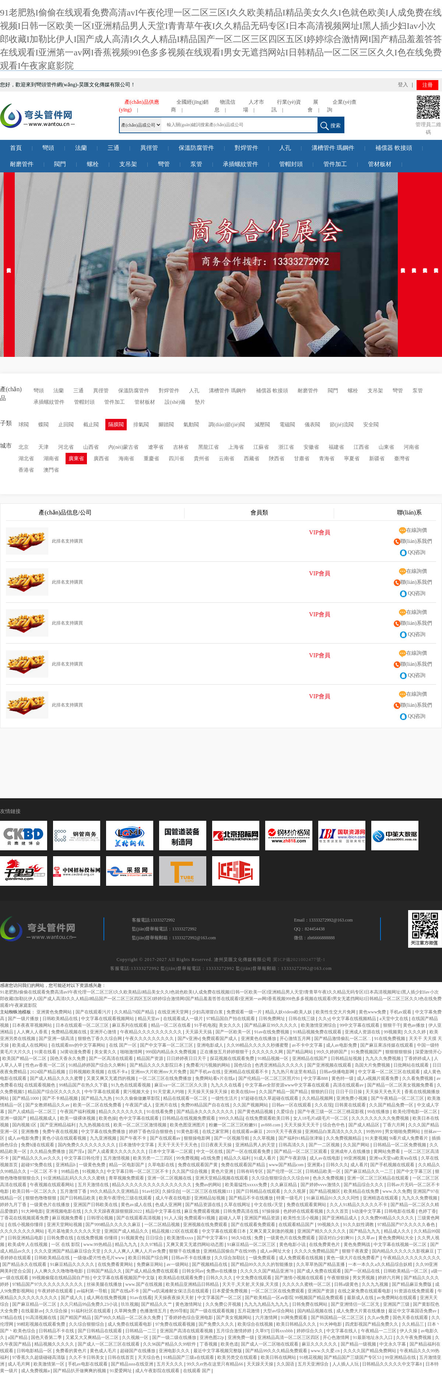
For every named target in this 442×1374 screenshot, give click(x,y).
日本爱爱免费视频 (230, 1291)
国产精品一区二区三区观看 (301, 1151)
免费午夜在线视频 (60, 1131)
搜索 (330, 126)
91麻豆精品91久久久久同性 (333, 1198)
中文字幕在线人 (342, 1330)
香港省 (26, 470)
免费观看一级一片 (245, 1012)
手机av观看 (401, 1012)
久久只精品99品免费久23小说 (89, 1304)
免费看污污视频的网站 (208, 1065)
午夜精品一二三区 (379, 1330)
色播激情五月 (154, 1310)
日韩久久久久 (220, 1277)
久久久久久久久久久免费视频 (380, 1118)
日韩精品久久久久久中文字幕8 (392, 1364)
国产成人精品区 (364, 1124)
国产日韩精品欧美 (78, 1198)
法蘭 (81, 148)
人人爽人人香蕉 (33, 1031)
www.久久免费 (396, 1191)
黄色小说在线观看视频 (64, 1138)
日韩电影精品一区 (35, 1350)
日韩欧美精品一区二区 (406, 1271)
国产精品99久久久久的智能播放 (262, 1264)
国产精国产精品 (76, 1317)
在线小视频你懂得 (26, 1224)
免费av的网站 (208, 1184)
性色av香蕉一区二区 (45, 1065)
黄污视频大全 (137, 1091)
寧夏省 (351, 458)
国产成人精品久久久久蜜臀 (57, 1078)
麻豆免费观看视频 (202, 1211)
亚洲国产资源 (321, 1291)
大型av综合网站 (279, 1310)
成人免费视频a (35, 1370)
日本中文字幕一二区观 (171, 1151)
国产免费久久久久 (217, 1324)
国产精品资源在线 (203, 1204)
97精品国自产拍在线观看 (231, 1018)
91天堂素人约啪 (169, 1091)
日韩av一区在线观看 (292, 1105)
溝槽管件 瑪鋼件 (333, 148)
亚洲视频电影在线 (64, 1211)
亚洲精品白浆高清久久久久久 (334, 1131)
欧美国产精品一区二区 (25, 1058)
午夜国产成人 (139, 1105)
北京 (23, 447)
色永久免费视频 (329, 1178)
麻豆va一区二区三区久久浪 (181, 1085)
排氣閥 (141, 424)
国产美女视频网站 (234, 1317)
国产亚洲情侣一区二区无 (355, 1304)
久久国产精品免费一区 (391, 1105)
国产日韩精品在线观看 (258, 1191)
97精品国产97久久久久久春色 (407, 1224)
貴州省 (201, 458)
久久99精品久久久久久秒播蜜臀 (258, 1045)
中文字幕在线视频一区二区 (400, 1244)
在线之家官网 (216, 1131)
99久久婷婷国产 (332, 1051)
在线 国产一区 (123, 1045)
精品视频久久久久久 (54, 1344)
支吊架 (128, 164)
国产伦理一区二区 (285, 1171)
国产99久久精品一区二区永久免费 (128, 1317)
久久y (323, 1018)
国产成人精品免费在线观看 (152, 1271)
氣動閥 (191, 424)
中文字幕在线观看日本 (224, 1231)
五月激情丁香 (74, 1191)
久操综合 (171, 1191)
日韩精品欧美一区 (323, 1171)
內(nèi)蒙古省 (123, 447)
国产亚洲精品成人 (340, 1217)
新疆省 (377, 458)
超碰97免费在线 (37, 1164)
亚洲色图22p (212, 1337)
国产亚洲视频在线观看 (329, 1065)
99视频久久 (329, 1224)
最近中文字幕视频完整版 (218, 1350)
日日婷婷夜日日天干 (186, 1058)
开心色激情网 (336, 1337)
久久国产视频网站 (251, 1105)
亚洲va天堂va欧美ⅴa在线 (393, 1158)
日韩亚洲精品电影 (26, 1237)
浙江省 (286, 447)
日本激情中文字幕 (137, 1144)
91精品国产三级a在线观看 (189, 1357)
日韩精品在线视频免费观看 (189, 1118)
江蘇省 (261, 447)
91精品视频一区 (273, 1058)
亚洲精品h (66, 1164)
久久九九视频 (375, 1284)
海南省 (126, 458)
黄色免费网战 (357, 1244)
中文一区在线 (210, 1151)
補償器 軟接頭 (393, 148)
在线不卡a (118, 1071)
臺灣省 (402, 458)
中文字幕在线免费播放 (103, 1131)
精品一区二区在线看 (171, 1025)
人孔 (285, 148)
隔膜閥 (116, 424)
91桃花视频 (310, 1357)
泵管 (196, 164)
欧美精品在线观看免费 (181, 1277)
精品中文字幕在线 (163, 1211)
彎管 (164, 164)
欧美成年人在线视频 (28, 1244)
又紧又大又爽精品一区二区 (93, 1337)
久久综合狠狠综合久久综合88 (281, 1178)
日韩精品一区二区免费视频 (400, 1144)
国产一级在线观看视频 (212, 1310)
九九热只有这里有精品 (294, 1071)
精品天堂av (149, 1018)
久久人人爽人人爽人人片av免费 (135, 1251)
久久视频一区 (136, 1337)
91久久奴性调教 (359, 1224)
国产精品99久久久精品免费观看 (276, 1350)
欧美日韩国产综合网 (148, 1257)
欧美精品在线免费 (362, 1191)
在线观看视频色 (40, 1085)
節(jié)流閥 (342, 424)
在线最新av (32, 1310)
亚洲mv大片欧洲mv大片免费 (159, 1071)
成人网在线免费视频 (107, 1297)
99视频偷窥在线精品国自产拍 (61, 1277)
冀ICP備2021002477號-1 (299, 959)
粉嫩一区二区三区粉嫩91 (234, 1124)
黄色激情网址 (189, 1304)
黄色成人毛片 (103, 1350)
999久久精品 (231, 1118)
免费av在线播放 (222, 1271)
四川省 (176, 458)
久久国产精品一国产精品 (284, 1091)
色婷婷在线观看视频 (303, 1211)
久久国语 (286, 1364)
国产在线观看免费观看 (253, 1224)
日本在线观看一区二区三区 (83, 1025)
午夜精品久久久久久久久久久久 (151, 1031)
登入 (403, 84)
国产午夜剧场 (293, 1158)
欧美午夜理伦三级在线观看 (126, 1198)
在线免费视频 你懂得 (98, 1237)
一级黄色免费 (92, 1164)
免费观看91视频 (200, 1217)
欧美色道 (229, 1344)
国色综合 (243, 1065)
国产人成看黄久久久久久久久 (117, 1151)
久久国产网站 (357, 1144)
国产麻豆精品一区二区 (34, 1304)
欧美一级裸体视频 (78, 1118)
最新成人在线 (361, 1297)
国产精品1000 (26, 1098)
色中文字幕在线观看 (139, 1118)
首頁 (16, 148)
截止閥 (91, 424)
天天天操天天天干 (302, 1124)
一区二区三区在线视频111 (208, 1191)
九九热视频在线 (95, 1124)
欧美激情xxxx (180, 1237)
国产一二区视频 (325, 1144)
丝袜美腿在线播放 (105, 1284)
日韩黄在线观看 (351, 1105)
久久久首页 (338, 1211)
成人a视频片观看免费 (378, 1078)
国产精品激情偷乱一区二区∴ (343, 1038)
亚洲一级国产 (14, 1118)
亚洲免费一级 (241, 1337)
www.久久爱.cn (326, 1350)
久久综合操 (57, 1310)
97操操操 (271, 1211)
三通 (113, 148)
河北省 (66, 447)
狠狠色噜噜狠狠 (41, 1198)
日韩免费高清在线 (241, 1211)
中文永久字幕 (393, 1344)
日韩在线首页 (121, 1357)
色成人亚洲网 (169, 1204)
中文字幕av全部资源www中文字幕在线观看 (287, 1085)
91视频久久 (93, 1171)
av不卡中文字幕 (308, 1045)
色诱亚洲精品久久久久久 (280, 1065)
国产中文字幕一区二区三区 (167, 1045)
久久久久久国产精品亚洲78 (267, 1271)
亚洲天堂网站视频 (65, 1224)
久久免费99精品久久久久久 (388, 1217)
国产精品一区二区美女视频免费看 (401, 1085)
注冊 (427, 85)
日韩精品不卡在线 (57, 1330)
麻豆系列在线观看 (130, 1025)
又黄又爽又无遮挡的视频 (111, 1078)
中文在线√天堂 (269, 1204)
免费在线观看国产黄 (198, 1164)
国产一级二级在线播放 (174, 1337)
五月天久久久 (170, 1364)
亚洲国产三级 (397, 1304)
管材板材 (380, 164)
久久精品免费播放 (48, 1151)
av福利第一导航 (92, 1291)
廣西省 (101, 458)
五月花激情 (249, 1310)
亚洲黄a (315, 1164)
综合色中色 (334, 1124)
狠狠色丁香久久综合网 (100, 1038)
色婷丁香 (427, 1211)
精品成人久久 (397, 1231)
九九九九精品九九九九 (267, 1304)
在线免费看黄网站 (116, 1264)
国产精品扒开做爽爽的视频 (80, 1370)
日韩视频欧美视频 (87, 1071)
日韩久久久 (337, 1164)
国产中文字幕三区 (414, 1171)
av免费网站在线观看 (397, 1297)
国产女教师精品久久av (47, 1105)
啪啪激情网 (131, 1051)
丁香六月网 (394, 1124)
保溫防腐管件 (196, 148)
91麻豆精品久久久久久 (72, 1264)
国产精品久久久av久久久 (37, 1158)
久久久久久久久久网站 (22, 1231)
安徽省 (311, 447)
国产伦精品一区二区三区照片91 (269, 1078)
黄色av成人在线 (136, 1204)
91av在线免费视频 (272, 1031)
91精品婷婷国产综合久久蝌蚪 (98, 1065)
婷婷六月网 (389, 1277)
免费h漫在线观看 (38, 1144)
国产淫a (77, 1151)
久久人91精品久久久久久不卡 (359, 1204)
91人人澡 (173, 1217)
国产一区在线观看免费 (248, 1151)
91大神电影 (32, 1211)
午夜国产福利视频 (78, 1111)
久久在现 (323, 1105)
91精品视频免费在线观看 (318, 1031)
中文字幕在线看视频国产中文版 (124, 1277)
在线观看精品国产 (296, 1224)
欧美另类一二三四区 (153, 1158)
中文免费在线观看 (254, 1277)
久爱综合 (285, 1111)
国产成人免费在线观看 (319, 1271)
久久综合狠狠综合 (87, 1324)
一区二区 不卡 (44, 1171)
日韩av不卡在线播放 (191, 1257)
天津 (43, 447)
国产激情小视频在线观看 (300, 1277)
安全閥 (371, 424)
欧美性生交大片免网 (336, 1012)
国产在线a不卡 (125, 1291)
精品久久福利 (238, 1158)
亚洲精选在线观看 (381, 1198)
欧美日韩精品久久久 (296, 1324)
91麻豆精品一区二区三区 (252, 1244)
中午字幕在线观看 (102, 1091)
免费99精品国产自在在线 (206, 1105)
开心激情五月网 (296, 1038)
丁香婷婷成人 (418, 1058)
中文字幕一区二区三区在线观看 (389, 1071)
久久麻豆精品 (284, 1184)
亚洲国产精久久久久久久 (322, 1231)
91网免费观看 (294, 1317)
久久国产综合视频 (190, 1171)
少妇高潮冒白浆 (208, 1012)
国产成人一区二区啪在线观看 (270, 1344)
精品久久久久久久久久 (121, 1111)
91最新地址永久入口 (373, 1337)
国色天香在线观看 (411, 1317)
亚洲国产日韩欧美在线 (96, 1204)
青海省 (326, 458)
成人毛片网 (19, 1364)
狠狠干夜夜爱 (355, 1251)
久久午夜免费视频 (414, 1337)
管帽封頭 (291, 164)
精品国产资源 (150, 1058)
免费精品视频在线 (69, 1031)
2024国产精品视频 (48, 1071)
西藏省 (251, 458)
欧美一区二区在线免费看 (98, 1105)
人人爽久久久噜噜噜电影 (59, 1271)
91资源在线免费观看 (414, 1291)
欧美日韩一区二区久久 (34, 1191)
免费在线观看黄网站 (307, 1204)
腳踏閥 (166, 424)
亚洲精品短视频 (210, 1198)
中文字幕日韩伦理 (82, 1158)
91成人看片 (265, 1158)
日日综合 (154, 1237)
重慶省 (151, 458)
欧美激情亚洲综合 (319, 1025)
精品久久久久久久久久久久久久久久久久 (152, 1184)
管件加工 (335, 164)
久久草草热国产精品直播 (321, 1264)
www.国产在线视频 (144, 1284)
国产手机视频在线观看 (392, 1164)
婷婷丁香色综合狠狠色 (151, 1131)
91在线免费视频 (390, 1038)
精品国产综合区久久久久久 (55, 1091)
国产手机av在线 (205, 1071)
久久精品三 (413, 1324)
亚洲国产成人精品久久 (127, 1231)
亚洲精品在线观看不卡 (246, 1071)
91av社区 (150, 1191)
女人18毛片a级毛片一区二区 (321, 1118)
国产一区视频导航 (232, 1138)
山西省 (91, 447)
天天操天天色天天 (383, 1091)
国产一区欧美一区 (233, 1031)
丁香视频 (209, 1344)
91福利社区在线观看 (91, 1310)
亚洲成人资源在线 (363, 1031)
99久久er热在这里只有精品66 (215, 1364)
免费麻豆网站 (150, 1264)
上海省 (236, 447)
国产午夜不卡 (133, 1138)
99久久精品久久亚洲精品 (115, 1191)
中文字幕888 (316, 1078)
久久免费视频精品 (344, 1138)
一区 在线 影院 (66, 1244)
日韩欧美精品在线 (60, 1018)
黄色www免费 (373, 1012)
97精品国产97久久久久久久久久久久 (48, 1284)
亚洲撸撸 (30, 1131)
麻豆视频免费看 (68, 1217)
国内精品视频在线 (315, 1310)
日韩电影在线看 (400, 1211)
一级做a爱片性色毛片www (99, 1257)
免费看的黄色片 (72, 1350)
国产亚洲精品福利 (58, 1124)
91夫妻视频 (376, 1138)
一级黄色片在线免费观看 (291, 1237)
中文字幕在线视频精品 (354, 1018)
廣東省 (76, 458)
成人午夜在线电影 (173, 1198)
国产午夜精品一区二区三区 (398, 1098)
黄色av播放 (414, 1025)
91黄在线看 (45, 1051)
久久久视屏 (295, 1191)
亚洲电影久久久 (175, 1350)
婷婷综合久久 (310, 1330)
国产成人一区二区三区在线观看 (109, 1344)
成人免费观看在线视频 (301, 1257)
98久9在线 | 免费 (247, 1237)
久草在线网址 (238, 1204)
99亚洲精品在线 (401, 1357)
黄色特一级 (343, 1078)
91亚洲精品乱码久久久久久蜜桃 (74, 1178)
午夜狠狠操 (338, 1277)
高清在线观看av (349, 1085)
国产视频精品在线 (210, 1264)
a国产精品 (18, 1337)
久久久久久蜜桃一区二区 (307, 1284)
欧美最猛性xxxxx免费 (246, 1184)
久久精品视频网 (318, 1098)
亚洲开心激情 (103, 1031)
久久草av (366, 1237)
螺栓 (93, 164)
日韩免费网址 (272, 1018)
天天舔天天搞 (199, 1031)
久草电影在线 (161, 1164)
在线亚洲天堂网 (174, 1012)
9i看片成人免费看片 (409, 1138)
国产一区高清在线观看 (111, 1058)
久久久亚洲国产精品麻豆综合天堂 (68, 1251)
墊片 (200, 402)
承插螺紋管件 (240, 164)
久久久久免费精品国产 (317, 1251)
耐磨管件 (22, 164)
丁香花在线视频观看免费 (25, 1217)
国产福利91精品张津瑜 (301, 1138)
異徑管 (149, 148)
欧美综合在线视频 (256, 1324)
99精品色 (70, 1171)
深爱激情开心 (428, 1051)
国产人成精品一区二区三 (32, 1111)
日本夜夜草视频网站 (32, 1025)
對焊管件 (246, 148)
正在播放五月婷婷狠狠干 (225, 1051)
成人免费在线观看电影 (130, 1324)
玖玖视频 (129, 1304)
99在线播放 (378, 1111)
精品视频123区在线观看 (175, 1231)
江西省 (361, 447)
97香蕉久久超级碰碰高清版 (39, 1357)
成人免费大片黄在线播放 (361, 1310)
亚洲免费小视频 (352, 1098)
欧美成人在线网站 (30, 1045)
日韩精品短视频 (347, 1058)
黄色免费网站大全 (396, 1237)
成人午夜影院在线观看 (157, 1370)
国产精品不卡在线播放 (251, 1198)
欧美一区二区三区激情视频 (140, 1124)
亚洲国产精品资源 (262, 1217)
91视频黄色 (132, 1237)
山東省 (386, 447)
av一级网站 (177, 1264)
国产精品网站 (300, 1051)
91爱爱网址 (121, 1370)
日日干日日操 (349, 1091)
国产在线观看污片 (94, 1012)
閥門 (60, 164)
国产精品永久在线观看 (25, 1264)
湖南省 (51, 458)
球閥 (23, 424)
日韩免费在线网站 (310, 1304)
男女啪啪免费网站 (403, 1131)
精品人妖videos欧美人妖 (289, 1012)
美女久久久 (230, 1025)
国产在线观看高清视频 (139, 1217)
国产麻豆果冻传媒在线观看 (387, 1045)
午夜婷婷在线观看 (56, 1291)
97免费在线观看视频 (175, 1324)
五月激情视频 (117, 1158)
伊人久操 (409, 1330)
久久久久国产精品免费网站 (370, 1350)
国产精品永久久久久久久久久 (205, 1111)
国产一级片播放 (24, 1018)
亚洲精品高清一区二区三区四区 (288, 1337)
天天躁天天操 (260, 1364)
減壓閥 (262, 424)
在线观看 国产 (197, 1370)
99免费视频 (187, 1158)
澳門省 (51, 470)
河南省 (411, 447)
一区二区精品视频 (162, 1224)
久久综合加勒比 (230, 1257)
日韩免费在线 (60, 1237)
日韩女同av (193, 1271)
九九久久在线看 (227, 1085)
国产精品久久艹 (157, 1304)
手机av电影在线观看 (88, 1364)
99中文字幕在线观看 (360, 1025)
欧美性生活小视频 (301, 1217)
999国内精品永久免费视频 (171, 1051)
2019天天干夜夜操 (284, 1131)
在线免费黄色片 (325, 1244)
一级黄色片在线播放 (50, 1204)
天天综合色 (149, 1357)
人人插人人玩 (346, 1364)
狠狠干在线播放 (185, 1251)
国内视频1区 (25, 1124)
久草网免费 (125, 1310)
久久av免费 (378, 1317)
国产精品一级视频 (359, 1344)
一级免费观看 (262, 1257)
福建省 (336, 447)
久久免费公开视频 (224, 1304)
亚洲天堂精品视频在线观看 (222, 1178)
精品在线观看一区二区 (185, 1098)
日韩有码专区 (250, 1171)
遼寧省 (156, 447)
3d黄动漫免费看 (76, 1051)
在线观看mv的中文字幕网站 (78, 1045)
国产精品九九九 (365, 1231)
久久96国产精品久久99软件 (170, 1344)
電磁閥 (287, 424)
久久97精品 (152, 1244)
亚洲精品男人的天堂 (255, 1144)
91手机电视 (205, 1025)
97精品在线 (11, 1317)
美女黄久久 (105, 1051)
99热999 (374, 1131)
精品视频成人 (43, 1118)
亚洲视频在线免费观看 (205, 1224)
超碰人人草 (230, 1217)
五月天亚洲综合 (314, 1364)
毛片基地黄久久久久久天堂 (75, 1231)
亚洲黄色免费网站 (54, 1012)
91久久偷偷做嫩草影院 (138, 1098)
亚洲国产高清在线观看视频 (187, 1330)
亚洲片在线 (166, 1105)
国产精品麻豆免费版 (412, 1284)
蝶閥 (43, 424)
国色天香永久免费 (68, 1058)
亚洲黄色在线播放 (259, 1038)
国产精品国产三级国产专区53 (353, 1357)
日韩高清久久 (292, 1144)
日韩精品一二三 (141, 1330)
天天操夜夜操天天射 (174, 1297)
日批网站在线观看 (411, 1065)
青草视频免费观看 (127, 1178)
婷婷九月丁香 (14, 1204)
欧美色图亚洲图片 (188, 1124)
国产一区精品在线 (362, 1271)
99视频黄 (392, 1031)
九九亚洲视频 (103, 1138)
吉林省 (181, 447)
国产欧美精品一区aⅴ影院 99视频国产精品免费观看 (294, 1297)
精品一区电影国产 (127, 1164)
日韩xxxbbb (282, 1330)
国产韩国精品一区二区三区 (338, 1317)
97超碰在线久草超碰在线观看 (270, 1098)
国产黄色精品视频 (256, 1111)
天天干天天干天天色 (178, 1144)
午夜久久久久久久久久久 (150, 1038)
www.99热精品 (97, 1244)
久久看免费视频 (418, 1078)
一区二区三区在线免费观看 (278, 1291)
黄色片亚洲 (222, 1171)
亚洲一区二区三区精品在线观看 (378, 1178)
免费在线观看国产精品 (243, 1164)
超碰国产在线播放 (138, 1350)
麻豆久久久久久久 (320, 1344)
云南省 (226, 458)
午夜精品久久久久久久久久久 (412, 1257)
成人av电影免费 (342, 1045)
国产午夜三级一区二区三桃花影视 (331, 1111)
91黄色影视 (188, 1131)
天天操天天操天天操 (207, 1091)
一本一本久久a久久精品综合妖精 (380, 1264)
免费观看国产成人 (220, 1038)
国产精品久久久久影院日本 (157, 1065)
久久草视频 (264, 1138)
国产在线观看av (166, 1138)
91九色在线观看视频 (131, 1085)
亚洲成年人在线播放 (350, 1151)
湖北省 (26, 458)
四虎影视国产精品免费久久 (372, 1324)
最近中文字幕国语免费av (413, 1310)
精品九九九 (126, 1244)
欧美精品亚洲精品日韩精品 (193, 1284)
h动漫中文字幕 (367, 1211)
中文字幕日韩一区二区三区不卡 (138, 1171)
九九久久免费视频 (383, 1058)
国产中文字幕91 (213, 1237)
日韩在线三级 (302, 1018)
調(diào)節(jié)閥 (226, 424)
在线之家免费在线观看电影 (365, 1291)
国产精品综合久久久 (364, 1184)
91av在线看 (140, 1297)
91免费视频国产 (367, 1051)
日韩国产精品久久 (105, 1271)
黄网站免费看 (387, 1151)
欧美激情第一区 (50, 1364)
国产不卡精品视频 (60, 1098)
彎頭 (48, 148)
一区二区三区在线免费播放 (165, 1078)
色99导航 (178, 1310)
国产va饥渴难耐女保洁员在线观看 (176, 1291)
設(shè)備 (175, 402)
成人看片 (359, 1164)
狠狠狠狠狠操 (399, 1051)
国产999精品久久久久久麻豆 (113, 1224)
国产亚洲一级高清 (57, 1038)
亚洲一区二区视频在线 (170, 1178)
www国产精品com (287, 1164)
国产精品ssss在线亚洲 (132, 1364)
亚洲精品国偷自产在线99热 (230, 1251)
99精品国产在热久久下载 (84, 1085)
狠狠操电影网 (197, 1138)
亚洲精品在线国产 (310, 1058)
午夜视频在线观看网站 (52, 1184)
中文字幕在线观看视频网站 (108, 1018)
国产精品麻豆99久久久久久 (271, 1025)
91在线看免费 (160, 1111)
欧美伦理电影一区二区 (415, 1111)
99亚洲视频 (355, 1158)
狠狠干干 (392, 1025)
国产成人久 (72, 1297)
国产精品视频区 (325, 1191)
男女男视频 (364, 1277)
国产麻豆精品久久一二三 (369, 1171)
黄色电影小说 (293, 1244)
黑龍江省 (208, 447)
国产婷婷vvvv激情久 (321, 1184)
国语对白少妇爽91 (337, 1237)
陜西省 (276, 458)
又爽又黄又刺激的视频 (272, 1231)
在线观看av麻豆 (248, 1131)
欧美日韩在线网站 (279, 1357)
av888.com (271, 1124)
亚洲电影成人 (210, 1045)
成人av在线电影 (325, 1158)
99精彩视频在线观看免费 (41, 1324)
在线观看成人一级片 (183, 1018)
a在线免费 (211, 1158)
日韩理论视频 (100, 1217)
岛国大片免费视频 (373, 1065)
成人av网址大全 (276, 1251)
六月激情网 (266, 1317)
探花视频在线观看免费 (232, 1058)
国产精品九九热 (97, 1098)
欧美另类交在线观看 (237, 1357)
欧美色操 (107, 1118)
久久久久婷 (415, 1031)
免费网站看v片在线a (215, 1078)
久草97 (262, 1330)
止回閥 (66, 424)
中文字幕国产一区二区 (220, 1297)
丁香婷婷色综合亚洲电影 (189, 1317)
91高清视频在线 (41, 1317)
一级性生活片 (225, 1098)
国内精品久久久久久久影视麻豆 (403, 1251)
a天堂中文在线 (394, 1018)
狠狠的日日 (322, 1091)
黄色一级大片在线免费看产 (353, 1257)
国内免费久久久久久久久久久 (87, 1144)
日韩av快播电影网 (337, 1071)
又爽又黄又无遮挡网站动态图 (195, 1244)
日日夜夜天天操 (217, 1144)
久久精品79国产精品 (134, 1012)
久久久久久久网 (268, 1051)
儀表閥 (312, 424)
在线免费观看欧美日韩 (268, 1118)
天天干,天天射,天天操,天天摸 (251, 1284)
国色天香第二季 (47, 1337)
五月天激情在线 (94, 1184)
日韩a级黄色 (346, 1284)
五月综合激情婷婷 (234, 1330)
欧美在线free (244, 1091)
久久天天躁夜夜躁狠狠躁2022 (113, 1211)
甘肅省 (301, 458)
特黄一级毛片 (290, 1198)
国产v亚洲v (189, 1038)
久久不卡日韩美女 (87, 1357)
